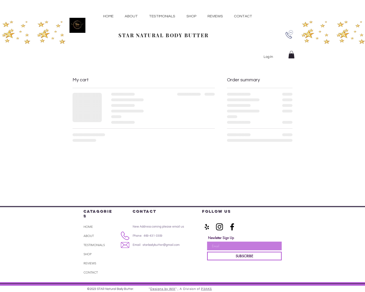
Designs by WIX (162, 289)
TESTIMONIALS (94, 245)
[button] (191, 16)
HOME (88, 226)
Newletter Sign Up (221, 238)
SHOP (87, 254)
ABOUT (89, 236)
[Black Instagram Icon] (219, 227)
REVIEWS (90, 263)
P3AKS (206, 289)
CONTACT (91, 272)
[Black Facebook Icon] (232, 227)
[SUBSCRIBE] (244, 256)
